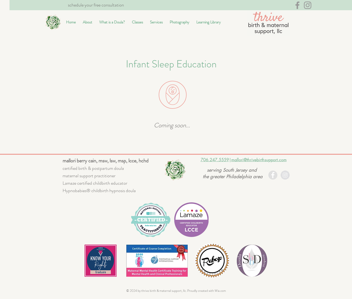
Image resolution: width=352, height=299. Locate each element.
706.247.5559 (215, 159)
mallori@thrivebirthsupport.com (259, 159)
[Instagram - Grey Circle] (285, 175)
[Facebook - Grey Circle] (272, 175)
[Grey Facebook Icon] (297, 5)
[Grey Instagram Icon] (308, 5)
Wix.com (220, 290)
